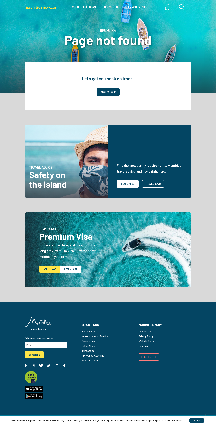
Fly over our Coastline (93, 355)
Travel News (153, 183)
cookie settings (92, 420)
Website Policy (146, 341)
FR (149, 357)
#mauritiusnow (38, 329)
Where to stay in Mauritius (95, 336)
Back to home (108, 92)
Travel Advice (89, 331)
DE (155, 357)
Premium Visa (89, 341)
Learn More (127, 183)
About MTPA (145, 331)
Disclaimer (144, 346)
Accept (197, 420)
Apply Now (49, 269)
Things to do (88, 350)
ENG (143, 357)
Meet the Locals (90, 360)
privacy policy (155, 420)
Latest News (88, 346)
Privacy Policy (146, 336)
